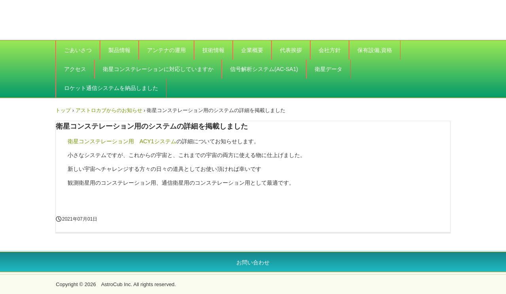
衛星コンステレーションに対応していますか (158, 69)
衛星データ (328, 69)
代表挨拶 (291, 50)
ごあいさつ (78, 50)
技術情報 (213, 50)
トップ (63, 110)
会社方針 (330, 50)
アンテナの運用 (166, 50)
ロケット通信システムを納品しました (111, 88)
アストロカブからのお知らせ (109, 110)
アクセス (75, 69)
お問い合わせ (253, 262)
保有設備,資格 (374, 50)
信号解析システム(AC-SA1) (264, 69)
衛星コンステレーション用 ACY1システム (122, 141)
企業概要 (252, 50)
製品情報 (119, 50)
